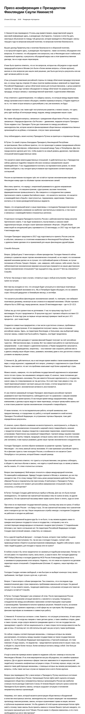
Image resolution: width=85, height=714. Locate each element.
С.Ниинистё (9, 33)
